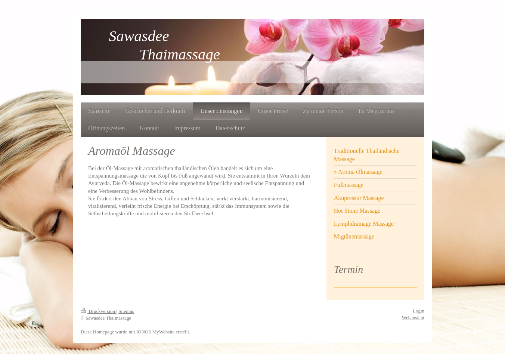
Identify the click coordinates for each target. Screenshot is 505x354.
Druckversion (98, 311)
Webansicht (413, 317)
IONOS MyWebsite (155, 332)
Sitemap (126, 311)
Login (418, 311)
